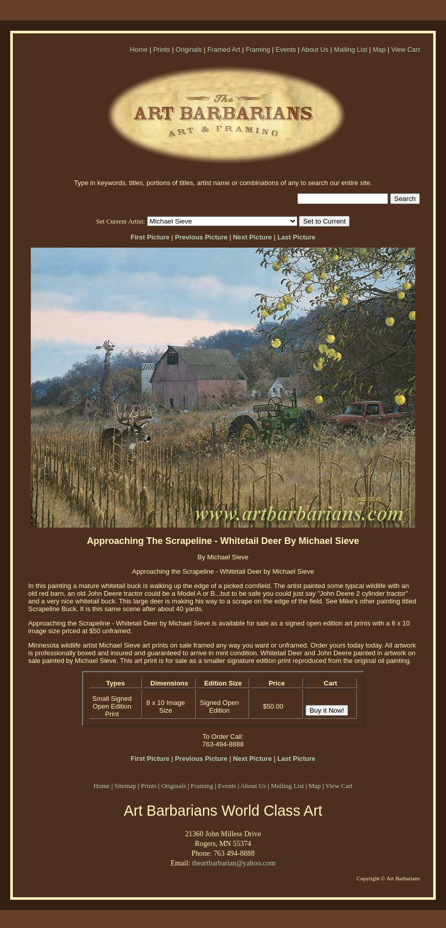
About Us (314, 49)
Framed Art (223, 49)
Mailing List (350, 49)
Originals (188, 49)
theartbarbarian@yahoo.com (233, 863)
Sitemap (125, 786)
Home (139, 49)
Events (286, 49)
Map (379, 49)
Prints (161, 49)
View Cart (405, 49)
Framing (258, 49)
